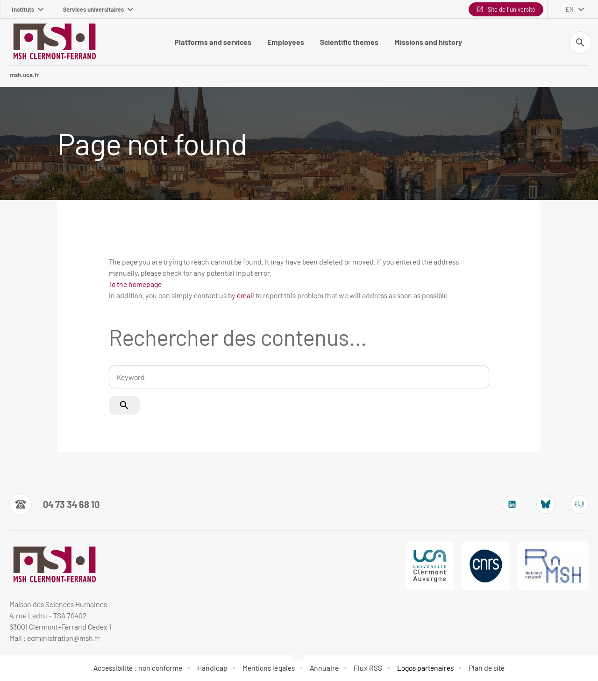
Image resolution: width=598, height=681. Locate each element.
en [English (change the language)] (570, 9)
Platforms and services (212, 41)
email (245, 295)
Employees (285, 41)
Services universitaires (98, 9)
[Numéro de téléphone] (54, 504)
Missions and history (428, 41)
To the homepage (135, 284)
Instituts (27, 9)
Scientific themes (349, 41)
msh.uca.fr (24, 75)
